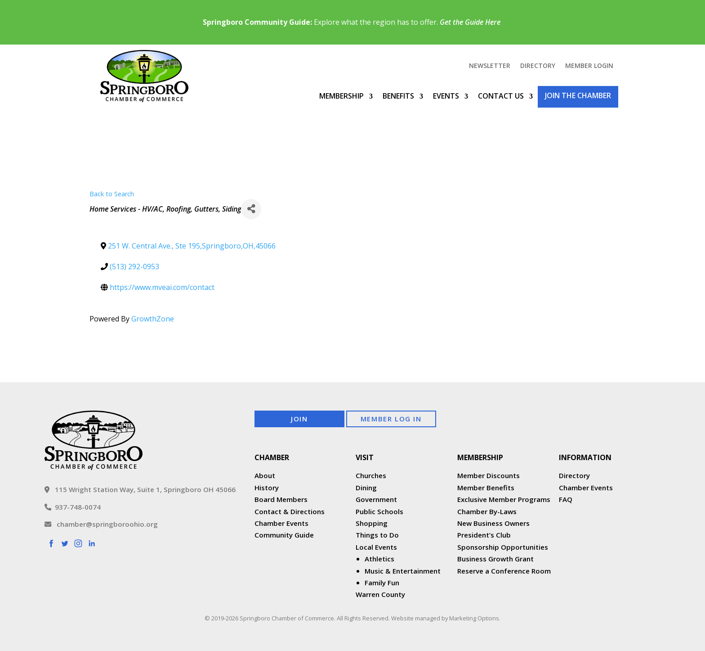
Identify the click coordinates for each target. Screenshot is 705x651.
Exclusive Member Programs (503, 499)
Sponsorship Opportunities (502, 547)
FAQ (565, 499)
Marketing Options (474, 618)
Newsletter (489, 66)
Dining (366, 487)
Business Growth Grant (496, 558)
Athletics (379, 558)
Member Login (589, 66)
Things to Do (377, 534)
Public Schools (379, 511)
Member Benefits (485, 487)
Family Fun (382, 582)
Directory (537, 66)
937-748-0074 (73, 506)
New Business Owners (493, 523)
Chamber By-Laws (487, 511)
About (264, 475)
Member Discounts (488, 475)
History (266, 487)
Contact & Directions (289, 511)
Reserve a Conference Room (504, 570)
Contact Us (501, 96)
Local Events (376, 547)
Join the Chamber (578, 95)
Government (376, 499)
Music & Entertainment (403, 570)
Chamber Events (281, 523)
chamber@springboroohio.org (101, 524)
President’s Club (484, 534)
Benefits (398, 96)
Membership (341, 96)
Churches (371, 475)
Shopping (372, 523)
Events (446, 96)
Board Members (281, 499)
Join (299, 418)
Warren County (380, 594)
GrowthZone (152, 319)
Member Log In (391, 418)
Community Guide (284, 534)
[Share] (251, 209)
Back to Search (111, 194)
